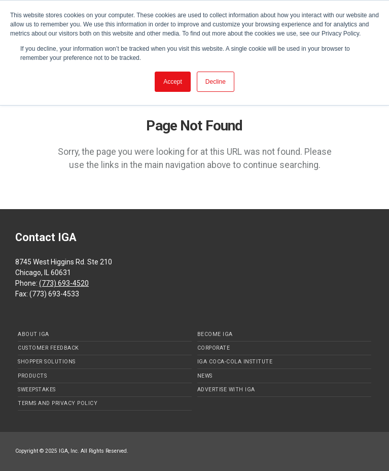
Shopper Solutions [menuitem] (47, 361)
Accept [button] (172, 81)
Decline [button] (215, 81)
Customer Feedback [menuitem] (48, 348)
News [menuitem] (205, 376)
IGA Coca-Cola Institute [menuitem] (235, 361)
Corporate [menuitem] (213, 348)
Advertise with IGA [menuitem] (226, 389)
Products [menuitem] (32, 376)
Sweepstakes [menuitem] (37, 389)
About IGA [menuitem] (33, 334)
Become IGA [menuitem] (215, 334)
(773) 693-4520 (64, 283)
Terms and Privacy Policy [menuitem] (57, 403)
